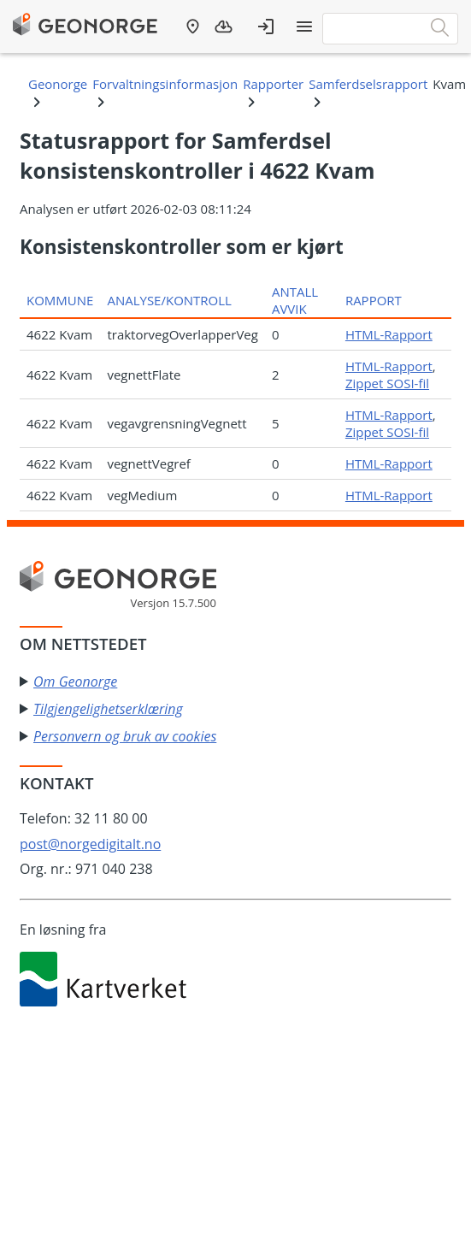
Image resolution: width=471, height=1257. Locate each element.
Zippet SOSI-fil (387, 383)
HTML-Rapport (389, 334)
